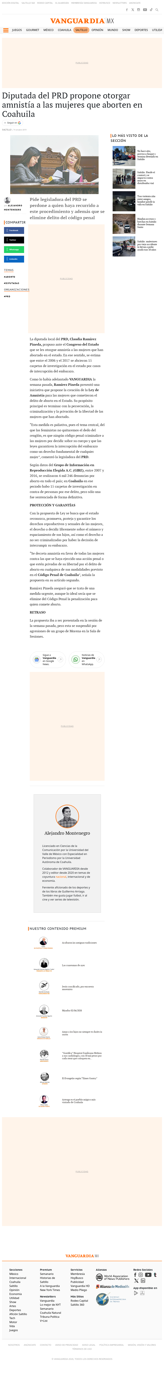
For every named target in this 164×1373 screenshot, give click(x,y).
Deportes (141, 30)
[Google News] (48, 659)
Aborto (10, 276)
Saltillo (81, 30)
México (49, 30)
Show (126, 30)
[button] (6, 30)
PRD (8, 296)
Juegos (17, 30)
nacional (61, 877)
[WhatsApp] (87, 659)
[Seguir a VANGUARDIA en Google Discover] (12, 123)
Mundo (113, 30)
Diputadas (12, 283)
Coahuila (64, 30)
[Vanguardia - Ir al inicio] (82, 21)
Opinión (97, 30)
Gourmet (32, 30)
